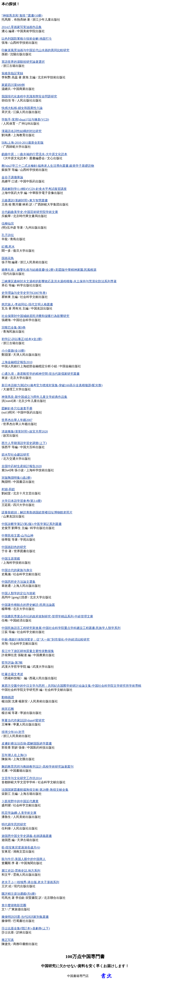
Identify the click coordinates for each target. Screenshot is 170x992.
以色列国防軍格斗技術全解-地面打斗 (27, 38)
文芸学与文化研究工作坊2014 (22, 778)
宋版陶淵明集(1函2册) (16, 477)
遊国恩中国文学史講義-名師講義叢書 (27, 836)
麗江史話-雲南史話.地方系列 (21, 870)
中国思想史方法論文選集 (18, 581)
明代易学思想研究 (14, 824)
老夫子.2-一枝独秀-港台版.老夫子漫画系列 (30, 882)
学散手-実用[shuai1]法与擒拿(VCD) (25, 119)
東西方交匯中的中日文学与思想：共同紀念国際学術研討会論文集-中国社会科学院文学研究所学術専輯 (71, 685)
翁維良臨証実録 (12, 73)
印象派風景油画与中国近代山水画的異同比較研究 (35, 50)
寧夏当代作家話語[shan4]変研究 (23, 720)
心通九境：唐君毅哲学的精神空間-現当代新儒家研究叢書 (41, 373)
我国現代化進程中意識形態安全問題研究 (29, 96)
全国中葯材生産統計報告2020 (22, 466)
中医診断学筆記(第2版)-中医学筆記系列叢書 (32, 524)
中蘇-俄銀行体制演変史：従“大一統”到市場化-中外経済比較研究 (46, 639)
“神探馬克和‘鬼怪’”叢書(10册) (22, 15)
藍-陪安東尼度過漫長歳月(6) (21, 847)
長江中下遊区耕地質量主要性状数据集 (28, 651)
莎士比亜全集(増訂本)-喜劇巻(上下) (26, 928)
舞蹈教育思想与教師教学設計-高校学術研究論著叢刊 (37, 766)
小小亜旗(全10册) (13, 350)
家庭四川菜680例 (13, 84)
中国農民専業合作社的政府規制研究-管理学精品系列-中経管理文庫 (47, 616)
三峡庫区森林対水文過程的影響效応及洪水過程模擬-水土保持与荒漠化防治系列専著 (59, 281)
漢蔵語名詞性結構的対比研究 (22, 131)
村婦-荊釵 (8, 489)
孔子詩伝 (8, 235)
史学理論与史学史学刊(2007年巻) (24, 292)
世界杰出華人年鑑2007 (17, 420)
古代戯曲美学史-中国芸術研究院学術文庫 (30, 212)
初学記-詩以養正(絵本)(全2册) (22, 339)
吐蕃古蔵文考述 (12, 674)
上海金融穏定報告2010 (17, 362)
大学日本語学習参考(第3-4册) (22, 500)
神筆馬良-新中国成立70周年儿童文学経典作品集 (34, 396)
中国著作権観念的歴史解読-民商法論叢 (28, 604)
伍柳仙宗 (8, 223)
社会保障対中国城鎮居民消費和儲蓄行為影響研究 (35, 316)
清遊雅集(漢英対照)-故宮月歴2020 (25, 431)
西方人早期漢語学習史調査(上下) (24, 443)
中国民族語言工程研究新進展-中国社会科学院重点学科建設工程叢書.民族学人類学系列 (61, 628)
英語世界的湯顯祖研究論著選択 (23, 61)
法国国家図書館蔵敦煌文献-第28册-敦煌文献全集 (35, 789)
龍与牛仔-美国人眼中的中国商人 (24, 859)
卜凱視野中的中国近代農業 (20, 801)
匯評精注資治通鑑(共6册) (19, 893)
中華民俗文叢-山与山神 (17, 535)
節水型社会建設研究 (15, 454)
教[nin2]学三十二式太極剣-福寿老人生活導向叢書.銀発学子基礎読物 (48, 165)
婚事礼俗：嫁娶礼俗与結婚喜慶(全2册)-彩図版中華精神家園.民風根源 (49, 269)
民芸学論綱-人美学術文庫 (19, 812)
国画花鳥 (8, 258)
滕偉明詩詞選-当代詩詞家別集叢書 (25, 916)
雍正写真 (8, 940)
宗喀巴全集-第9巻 (14, 327)
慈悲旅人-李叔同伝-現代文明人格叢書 (27, 304)
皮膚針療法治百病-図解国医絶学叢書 (27, 743)
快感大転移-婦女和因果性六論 (22, 108)
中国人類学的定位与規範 (18, 593)
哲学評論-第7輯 (12, 662)
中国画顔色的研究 (14, 547)
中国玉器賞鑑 (11, 558)
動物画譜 (8, 697)
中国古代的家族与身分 (17, 570)
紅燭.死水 (8, 246)
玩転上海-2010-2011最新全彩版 (23, 142)
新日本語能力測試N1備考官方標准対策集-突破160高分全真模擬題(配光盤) (52, 385)
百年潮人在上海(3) (14, 755)
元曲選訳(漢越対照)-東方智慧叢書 (25, 200)
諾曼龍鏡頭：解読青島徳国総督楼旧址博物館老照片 (37, 512)
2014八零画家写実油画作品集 (22, 27)
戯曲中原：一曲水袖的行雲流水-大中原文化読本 (34, 154)
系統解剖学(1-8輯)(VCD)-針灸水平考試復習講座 (34, 188)
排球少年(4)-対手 (13, 732)
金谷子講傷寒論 (12, 177)
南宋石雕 (8, 708)
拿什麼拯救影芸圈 (14, 905)
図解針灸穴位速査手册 (17, 408)
